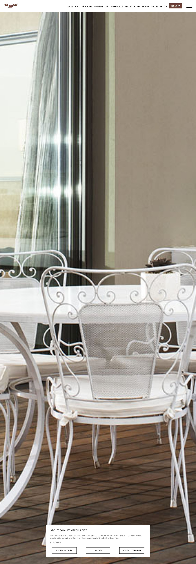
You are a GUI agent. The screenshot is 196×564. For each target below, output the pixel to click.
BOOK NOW (175, 6)
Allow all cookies (132, 551)
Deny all (98, 551)
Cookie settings (64, 551)
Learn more (55, 543)
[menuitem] (165, 6)
